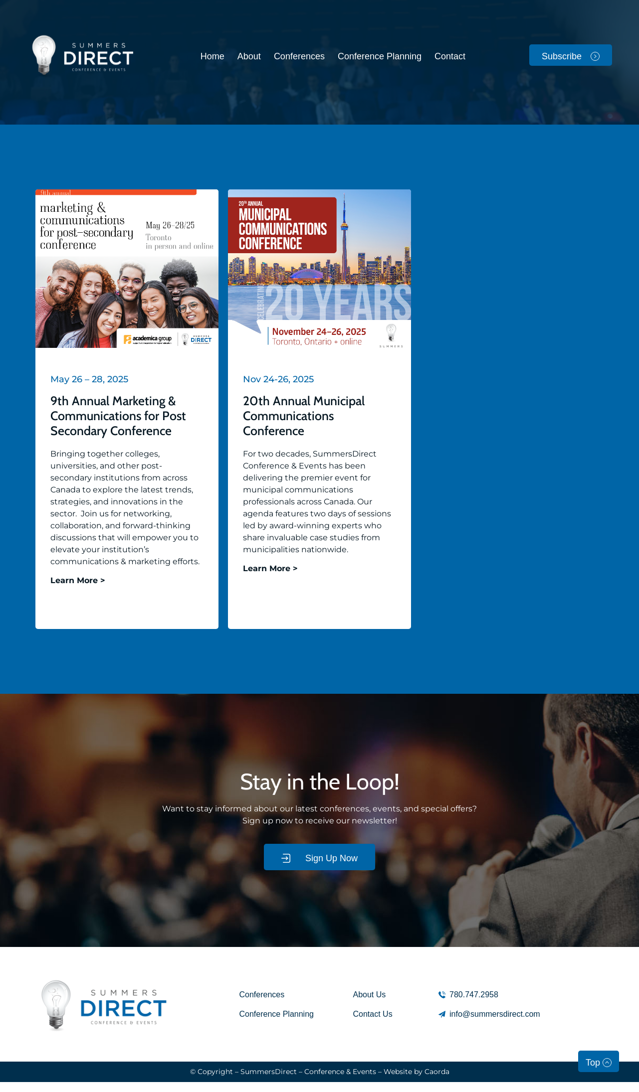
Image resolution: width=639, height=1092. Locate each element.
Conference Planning (380, 56)
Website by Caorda (416, 1071)
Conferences (299, 56)
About (249, 56)
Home (212, 56)
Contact (449, 56)
